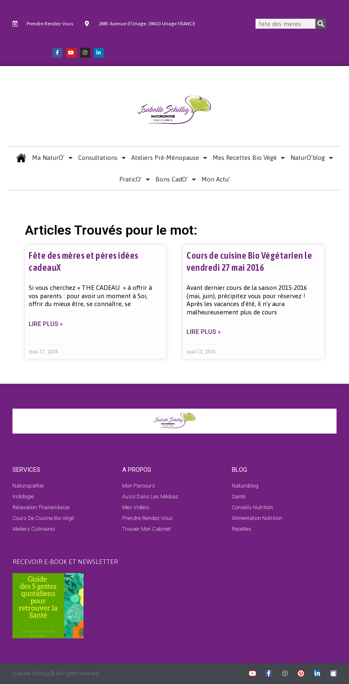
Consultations (101, 158)
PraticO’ (134, 179)
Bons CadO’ (175, 179)
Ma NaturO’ (52, 158)
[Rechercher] (320, 24)
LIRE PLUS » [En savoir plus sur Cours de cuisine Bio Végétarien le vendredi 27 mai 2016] (204, 332)
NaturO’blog (311, 158)
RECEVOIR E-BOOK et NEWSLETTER (65, 561)
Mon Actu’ (216, 179)
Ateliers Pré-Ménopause (169, 158)
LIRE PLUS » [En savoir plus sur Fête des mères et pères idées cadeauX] (46, 324)
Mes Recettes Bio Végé (249, 158)
